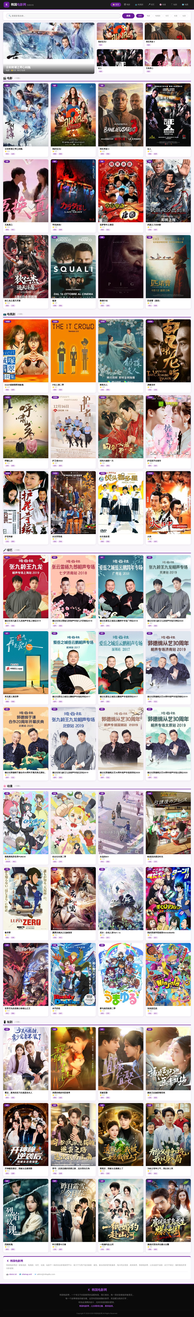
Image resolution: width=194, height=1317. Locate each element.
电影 (148, 16)
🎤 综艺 (151, 4)
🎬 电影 (127, 4)
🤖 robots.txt (11, 1274)
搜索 (128, 16)
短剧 (184, 16)
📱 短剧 (174, 4)
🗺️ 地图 (185, 4)
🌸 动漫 (162, 4)
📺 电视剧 (139, 4)
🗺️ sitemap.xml (25, 1274)
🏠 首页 (116, 4)
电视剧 (157, 16)
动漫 (175, 16)
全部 (140, 16)
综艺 (167, 16)
